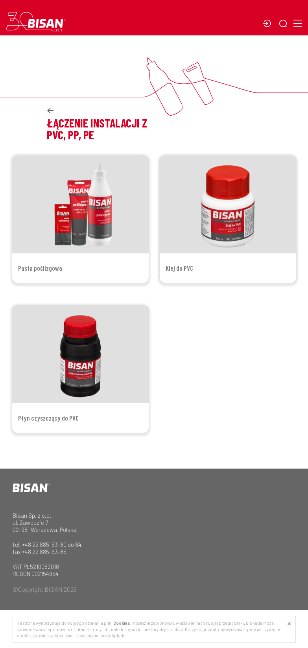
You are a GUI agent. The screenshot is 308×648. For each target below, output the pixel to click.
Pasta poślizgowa (40, 268)
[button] (284, 24)
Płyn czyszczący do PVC (48, 418)
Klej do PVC (179, 268)
